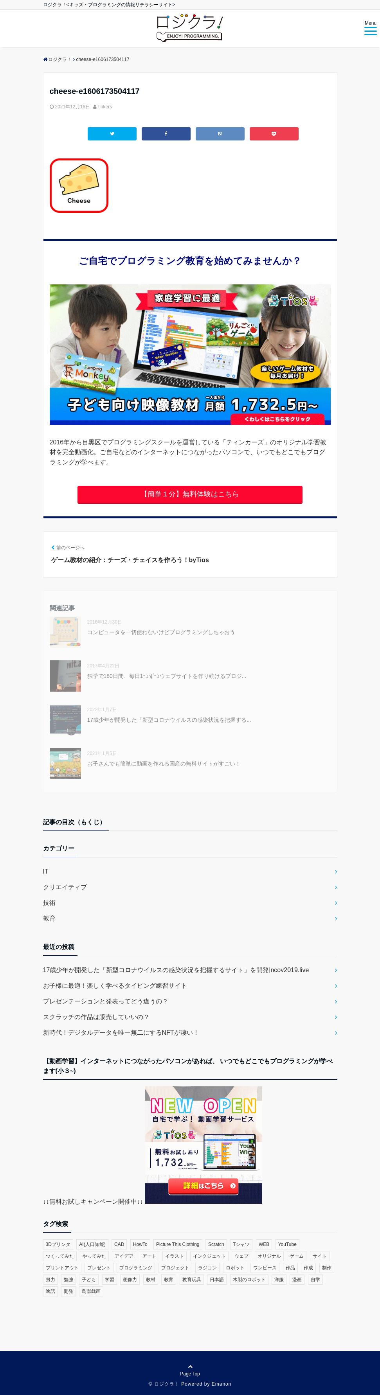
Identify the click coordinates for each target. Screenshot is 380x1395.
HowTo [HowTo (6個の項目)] (140, 1244)
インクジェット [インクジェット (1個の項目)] (209, 1256)
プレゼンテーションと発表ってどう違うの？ (105, 1001)
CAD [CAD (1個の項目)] (119, 1244)
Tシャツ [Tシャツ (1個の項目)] (241, 1244)
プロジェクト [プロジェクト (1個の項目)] (175, 1268)
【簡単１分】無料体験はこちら (189, 494)
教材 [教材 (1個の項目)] (150, 1279)
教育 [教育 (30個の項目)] (168, 1279)
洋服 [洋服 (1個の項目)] (279, 1279)
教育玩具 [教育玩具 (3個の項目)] (191, 1279)
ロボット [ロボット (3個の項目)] (235, 1268)
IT (46, 871)
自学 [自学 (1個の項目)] (315, 1279)
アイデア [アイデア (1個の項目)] (124, 1256)
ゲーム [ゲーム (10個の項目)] (297, 1256)
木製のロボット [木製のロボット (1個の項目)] (249, 1279)
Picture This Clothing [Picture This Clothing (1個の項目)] (178, 1244)
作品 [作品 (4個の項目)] (290, 1268)
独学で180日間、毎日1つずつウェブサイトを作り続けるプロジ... (167, 676)
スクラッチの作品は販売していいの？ (96, 1017)
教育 (49, 918)
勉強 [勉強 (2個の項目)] (68, 1279)
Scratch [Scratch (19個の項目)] (216, 1244)
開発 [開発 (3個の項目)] (68, 1291)
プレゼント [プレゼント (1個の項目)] (99, 1268)
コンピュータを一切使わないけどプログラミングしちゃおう (161, 632)
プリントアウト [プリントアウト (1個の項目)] (62, 1268)
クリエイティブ (65, 887)
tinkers (105, 107)
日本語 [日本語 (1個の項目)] (217, 1279)
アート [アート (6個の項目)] (149, 1256)
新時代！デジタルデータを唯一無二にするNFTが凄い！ (121, 1032)
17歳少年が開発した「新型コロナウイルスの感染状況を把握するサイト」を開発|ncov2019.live (176, 970)
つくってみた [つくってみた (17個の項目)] (60, 1256)
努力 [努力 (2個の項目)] (50, 1279)
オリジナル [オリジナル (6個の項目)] (269, 1256)
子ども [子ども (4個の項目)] (89, 1279)
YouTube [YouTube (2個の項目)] (287, 1244)
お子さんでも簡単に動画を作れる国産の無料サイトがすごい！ (164, 763)
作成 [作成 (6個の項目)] (308, 1268)
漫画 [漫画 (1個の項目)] (297, 1279)
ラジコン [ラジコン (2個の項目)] (207, 1268)
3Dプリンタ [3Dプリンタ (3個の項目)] (58, 1244)
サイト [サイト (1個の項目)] (320, 1256)
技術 (49, 902)
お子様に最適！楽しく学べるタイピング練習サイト (115, 985)
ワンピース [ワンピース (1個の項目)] (265, 1268)
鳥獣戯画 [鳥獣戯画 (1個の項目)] (91, 1291)
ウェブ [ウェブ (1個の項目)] (241, 1256)
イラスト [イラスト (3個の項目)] (174, 1256)
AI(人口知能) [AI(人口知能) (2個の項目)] (92, 1244)
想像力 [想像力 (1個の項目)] (130, 1279)
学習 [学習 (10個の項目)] (109, 1279)
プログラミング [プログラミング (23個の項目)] (135, 1268)
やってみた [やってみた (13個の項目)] (94, 1256)
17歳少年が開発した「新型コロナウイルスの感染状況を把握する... (169, 720)
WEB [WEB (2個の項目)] (264, 1244)
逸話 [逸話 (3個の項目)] (50, 1291)
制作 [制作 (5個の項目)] (326, 1268)
